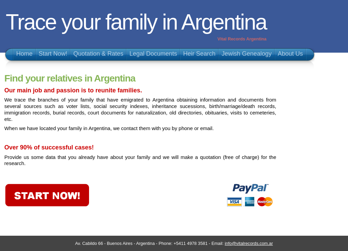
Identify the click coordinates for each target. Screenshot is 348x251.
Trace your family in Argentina (136, 22)
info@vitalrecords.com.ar (249, 243)
